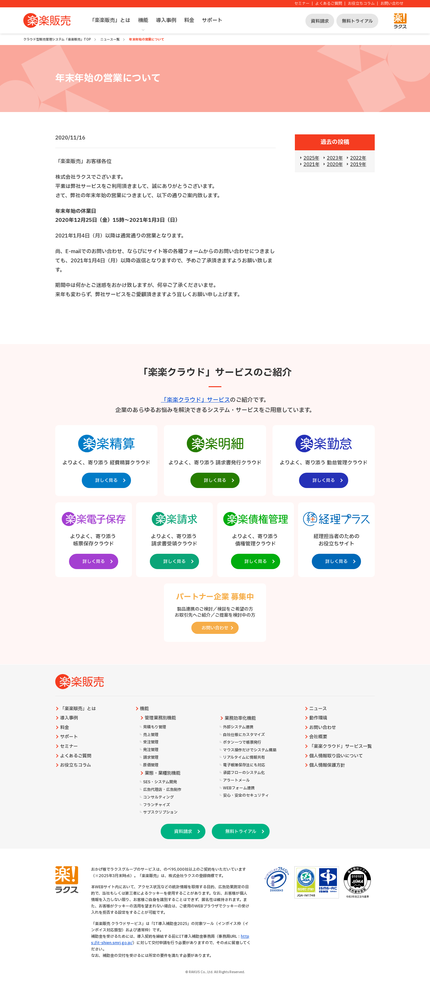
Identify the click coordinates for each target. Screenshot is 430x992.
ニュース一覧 (109, 39)
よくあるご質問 (328, 3)
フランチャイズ (156, 805)
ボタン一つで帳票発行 (242, 742)
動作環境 (318, 718)
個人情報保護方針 (327, 765)
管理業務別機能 (160, 718)
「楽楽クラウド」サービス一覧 (340, 746)
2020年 (335, 164)
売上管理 (150, 735)
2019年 (358, 164)
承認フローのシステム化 (244, 773)
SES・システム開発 (160, 782)
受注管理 (150, 742)
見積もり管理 (154, 727)
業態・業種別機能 (162, 773)
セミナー (302, 3)
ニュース (318, 709)
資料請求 (320, 21)
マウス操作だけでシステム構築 (249, 750)
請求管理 (150, 757)
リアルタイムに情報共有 (244, 757)
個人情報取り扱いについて (336, 756)
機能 (143, 20)
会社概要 (318, 737)
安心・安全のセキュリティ (246, 795)
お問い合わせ (391, 3)
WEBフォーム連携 (239, 788)
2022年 (358, 158)
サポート (212, 20)
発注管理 (150, 750)
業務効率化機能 (240, 718)
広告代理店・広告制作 (162, 790)
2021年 (311, 164)
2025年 (311, 158)
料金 (189, 20)
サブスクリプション (160, 812)
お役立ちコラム (361, 3)
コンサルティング (158, 797)
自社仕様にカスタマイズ (244, 735)
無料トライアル (357, 21)
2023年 (335, 158)
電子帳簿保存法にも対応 (244, 765)
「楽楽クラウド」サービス (195, 400)
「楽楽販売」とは (109, 20)
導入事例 (166, 20)
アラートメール (236, 780)
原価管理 (150, 765)
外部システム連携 (238, 727)
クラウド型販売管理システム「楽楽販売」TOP (57, 39)
